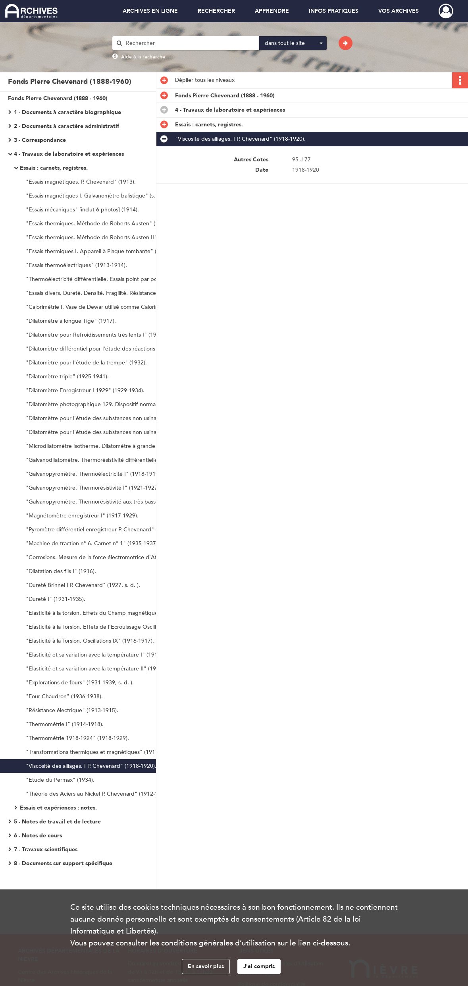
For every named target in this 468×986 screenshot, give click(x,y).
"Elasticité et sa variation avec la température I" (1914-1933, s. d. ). (105, 655)
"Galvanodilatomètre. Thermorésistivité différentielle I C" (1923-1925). (105, 460)
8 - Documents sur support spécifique (63, 863)
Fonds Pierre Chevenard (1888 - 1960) (57, 98)
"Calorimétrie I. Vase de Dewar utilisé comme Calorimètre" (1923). (105, 307)
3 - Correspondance (40, 140)
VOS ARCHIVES (398, 11)
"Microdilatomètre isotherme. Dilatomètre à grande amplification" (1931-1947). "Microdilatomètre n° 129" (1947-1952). (105, 446)
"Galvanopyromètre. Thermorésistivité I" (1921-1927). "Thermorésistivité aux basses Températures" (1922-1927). (105, 488)
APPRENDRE (272, 11)
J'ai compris (259, 966)
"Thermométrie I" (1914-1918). (65, 724)
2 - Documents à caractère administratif (66, 126)
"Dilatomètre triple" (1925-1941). (67, 376)
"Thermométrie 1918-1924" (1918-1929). (77, 738)
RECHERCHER (216, 11)
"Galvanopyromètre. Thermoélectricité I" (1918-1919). (94, 474)
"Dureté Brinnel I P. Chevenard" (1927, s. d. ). (83, 585)
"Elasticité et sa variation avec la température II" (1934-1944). (103, 668)
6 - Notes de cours (38, 835)
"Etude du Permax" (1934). (60, 780)
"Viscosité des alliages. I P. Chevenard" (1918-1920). (91, 766)
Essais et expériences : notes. (58, 808)
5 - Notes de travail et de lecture (57, 821)
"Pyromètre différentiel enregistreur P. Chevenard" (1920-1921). (105, 529)
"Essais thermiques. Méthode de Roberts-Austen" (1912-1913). (105, 223)
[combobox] (293, 43)
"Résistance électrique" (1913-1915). (72, 710)
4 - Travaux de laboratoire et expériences (69, 154)
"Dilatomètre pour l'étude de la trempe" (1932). (86, 362)
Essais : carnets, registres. (54, 168)
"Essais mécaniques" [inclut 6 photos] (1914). (82, 209)
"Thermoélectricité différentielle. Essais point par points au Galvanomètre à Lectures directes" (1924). (105, 279)
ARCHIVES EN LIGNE (150, 11)
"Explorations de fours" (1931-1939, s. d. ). (80, 682)
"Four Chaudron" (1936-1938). (64, 696)
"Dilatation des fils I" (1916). (61, 571)
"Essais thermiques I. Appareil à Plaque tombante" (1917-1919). (105, 251)
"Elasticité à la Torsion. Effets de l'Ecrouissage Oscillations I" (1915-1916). (105, 627)
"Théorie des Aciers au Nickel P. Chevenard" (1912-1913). (98, 794)
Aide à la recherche (143, 57)
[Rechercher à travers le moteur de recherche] (190, 43)
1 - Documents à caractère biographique (67, 112)
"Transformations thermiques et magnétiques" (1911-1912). (101, 752)
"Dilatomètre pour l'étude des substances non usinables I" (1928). (105, 418)
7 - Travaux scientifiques (45, 849)
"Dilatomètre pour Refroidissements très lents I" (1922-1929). (103, 335)
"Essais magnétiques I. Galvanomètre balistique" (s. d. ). (96, 196)
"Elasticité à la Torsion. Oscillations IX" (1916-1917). (90, 641)
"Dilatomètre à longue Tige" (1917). (71, 321)
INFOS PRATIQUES (333, 11)
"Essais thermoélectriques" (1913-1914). (76, 265)
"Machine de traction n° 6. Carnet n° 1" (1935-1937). (92, 543)
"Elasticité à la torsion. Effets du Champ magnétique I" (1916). (104, 613)
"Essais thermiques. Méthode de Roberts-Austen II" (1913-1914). (105, 237)
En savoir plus (206, 966)
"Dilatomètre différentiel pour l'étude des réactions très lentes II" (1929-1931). (105, 349)
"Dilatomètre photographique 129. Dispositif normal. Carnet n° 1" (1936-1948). (105, 404)
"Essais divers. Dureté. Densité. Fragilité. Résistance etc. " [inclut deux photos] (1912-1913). (105, 293)
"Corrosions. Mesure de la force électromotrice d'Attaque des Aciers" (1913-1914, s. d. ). (105, 557)
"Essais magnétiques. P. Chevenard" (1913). (81, 182)
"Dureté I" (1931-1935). (55, 599)
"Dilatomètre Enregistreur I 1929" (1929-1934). (85, 390)
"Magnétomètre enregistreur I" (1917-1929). (82, 515)
